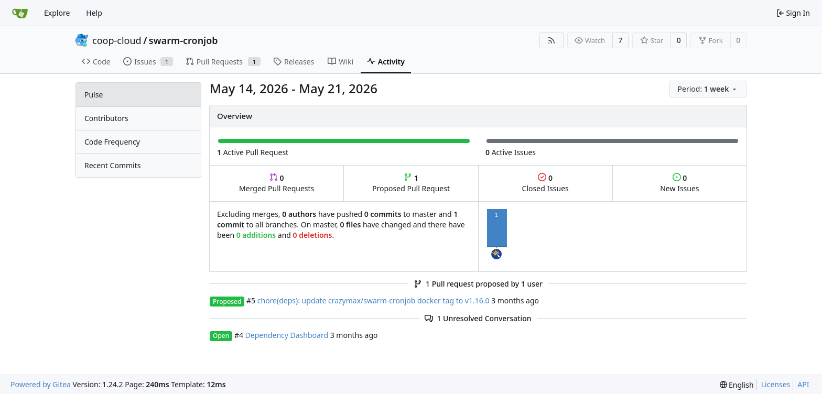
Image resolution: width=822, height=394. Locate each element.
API (803, 384)
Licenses (776, 384)
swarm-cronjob (183, 40)
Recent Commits (112, 165)
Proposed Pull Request (411, 183)
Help (94, 13)
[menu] (708, 89)
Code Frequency (112, 142)
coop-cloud (117, 40)
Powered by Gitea (40, 384)
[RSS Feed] (551, 40)
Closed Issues (545, 183)
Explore (57, 13)
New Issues (679, 183)
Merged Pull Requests (276, 183)
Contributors (106, 118)
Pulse (93, 95)
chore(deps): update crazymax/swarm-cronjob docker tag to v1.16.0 (373, 300)
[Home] (20, 13)
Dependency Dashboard (286, 335)
